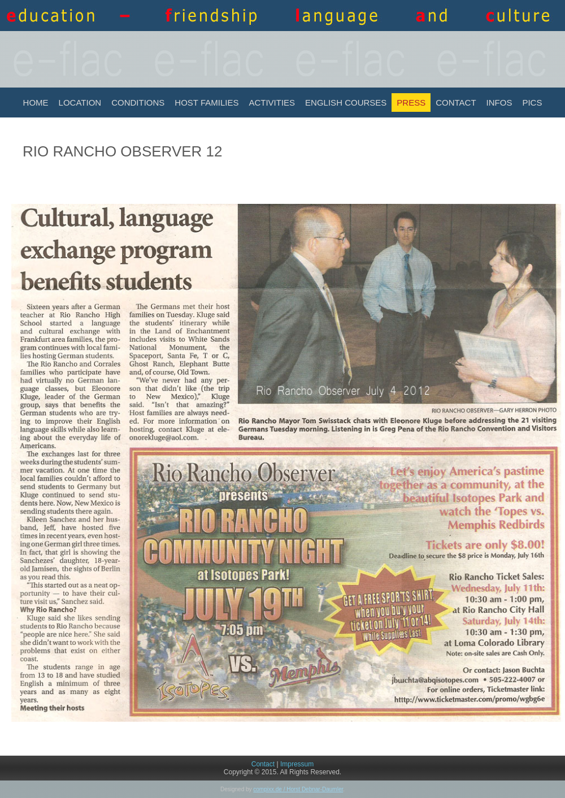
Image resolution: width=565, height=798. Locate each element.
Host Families (206, 102)
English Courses (345, 102)
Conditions (137, 102)
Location (80, 102)
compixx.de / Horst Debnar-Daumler (298, 789)
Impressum (297, 764)
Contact (456, 102)
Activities (272, 102)
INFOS (499, 102)
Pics (532, 102)
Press (411, 102)
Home (36, 102)
